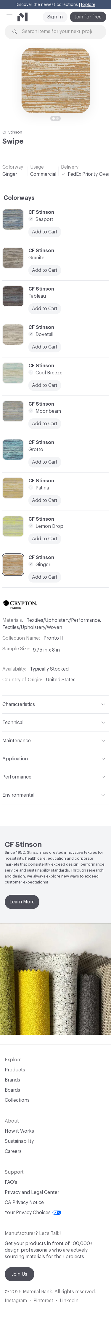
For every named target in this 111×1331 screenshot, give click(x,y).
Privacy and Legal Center (32, 1192)
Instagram (16, 1300)
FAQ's (11, 1182)
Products (15, 1070)
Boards (12, 1090)
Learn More (22, 902)
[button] (9, 17)
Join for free (88, 17)
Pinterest (43, 1300)
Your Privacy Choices (33, 1212)
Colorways (19, 198)
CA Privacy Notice (24, 1202)
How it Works (19, 1131)
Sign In (55, 17)
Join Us (19, 1274)
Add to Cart (44, 462)
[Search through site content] (59, 31)
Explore (88, 5)
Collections (17, 1100)
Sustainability (19, 1141)
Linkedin (69, 1300)
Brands (12, 1080)
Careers (13, 1151)
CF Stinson (12, 132)
